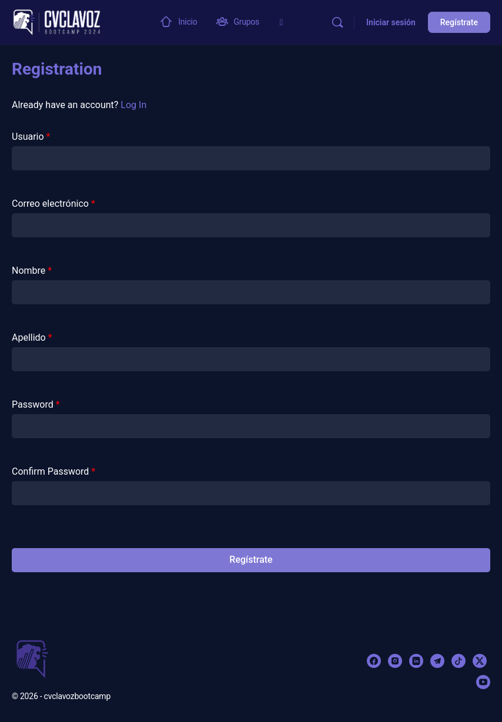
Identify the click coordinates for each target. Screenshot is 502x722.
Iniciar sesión (391, 22)
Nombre (32, 270)
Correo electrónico (53, 203)
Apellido (32, 337)
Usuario (31, 136)
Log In (133, 104)
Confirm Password (53, 471)
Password (36, 404)
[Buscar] (337, 22)
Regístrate (459, 22)
